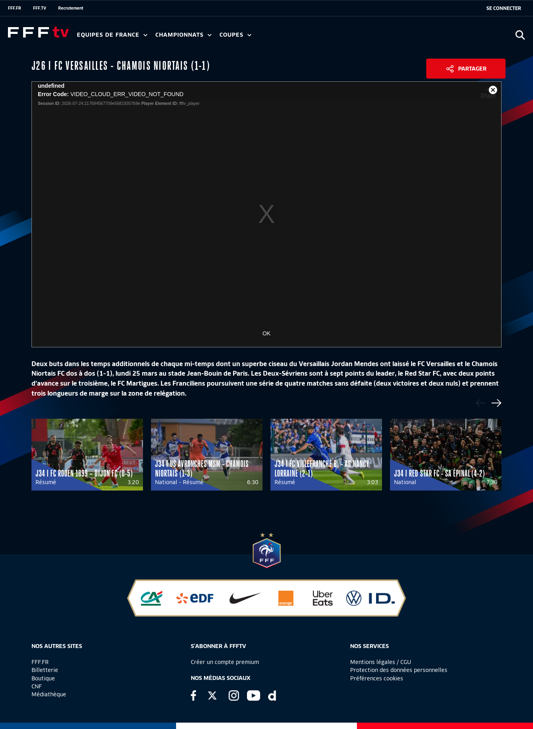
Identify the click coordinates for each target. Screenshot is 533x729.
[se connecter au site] (503, 8)
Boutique (43, 678)
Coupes (235, 35)
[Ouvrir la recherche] (520, 35)
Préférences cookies (376, 678)
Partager (472, 68)
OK (266, 333)
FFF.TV (39, 8)
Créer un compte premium (225, 662)
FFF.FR (14, 8)
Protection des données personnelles (398, 670)
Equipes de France (112, 35)
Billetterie (44, 670)
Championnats (183, 35)
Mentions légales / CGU (380, 662)
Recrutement (70, 8)
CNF (36, 686)
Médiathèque (48, 694)
